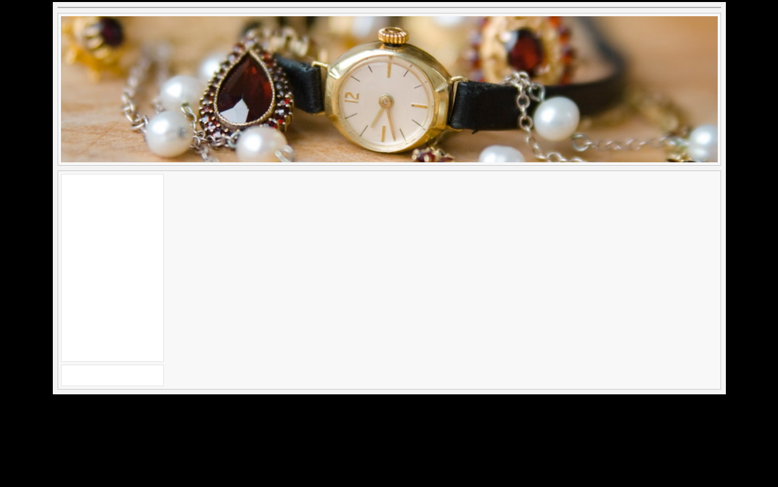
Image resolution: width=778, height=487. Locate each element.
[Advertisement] (112, 266)
